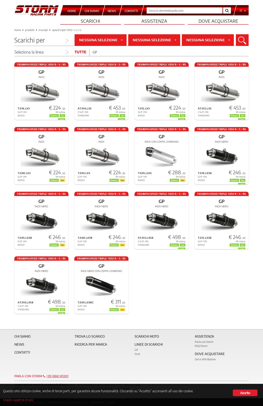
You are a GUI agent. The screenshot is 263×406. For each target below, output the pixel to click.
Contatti (22, 352)
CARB (241, 184)
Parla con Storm (204, 341)
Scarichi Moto (147, 336)
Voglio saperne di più (18, 399)
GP (136, 349)
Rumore (174, 180)
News (19, 344)
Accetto (245, 392)
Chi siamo (22, 336)
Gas (182, 180)
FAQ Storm (201, 346)
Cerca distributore (205, 359)
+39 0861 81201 (57, 376)
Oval (137, 354)
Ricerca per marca (91, 344)
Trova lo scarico (90, 336)
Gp (95, 52)
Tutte (80, 52)
